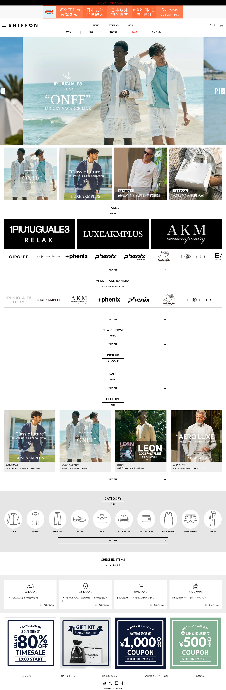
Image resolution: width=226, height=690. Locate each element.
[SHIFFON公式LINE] (116, 682)
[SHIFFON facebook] (122, 682)
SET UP (212, 530)
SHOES (80, 530)
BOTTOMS (57, 530)
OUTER (35, 530)
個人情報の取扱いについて (113, 675)
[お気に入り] (210, 25)
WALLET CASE (146, 530)
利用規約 (200, 675)
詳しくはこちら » (47, 604)
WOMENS (113, 25)
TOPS (13, 530)
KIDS (130, 25)
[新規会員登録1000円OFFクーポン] (140, 641)
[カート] (221, 25)
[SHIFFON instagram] (104, 682)
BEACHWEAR (190, 530)
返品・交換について (69, 675)
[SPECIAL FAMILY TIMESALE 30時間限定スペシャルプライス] (30, 641)
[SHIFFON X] (110, 682)
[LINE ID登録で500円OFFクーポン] (195, 641)
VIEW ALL (113, 343)
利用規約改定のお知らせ (113, 2)
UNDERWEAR (168, 530)
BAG (102, 530)
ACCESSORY (124, 530)
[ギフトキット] (85, 641)
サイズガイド (26, 675)
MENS (96, 25)
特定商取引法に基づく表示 (156, 675)
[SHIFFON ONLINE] (23, 25)
